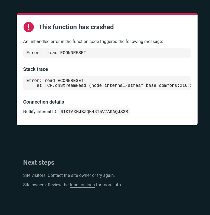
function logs (82, 188)
